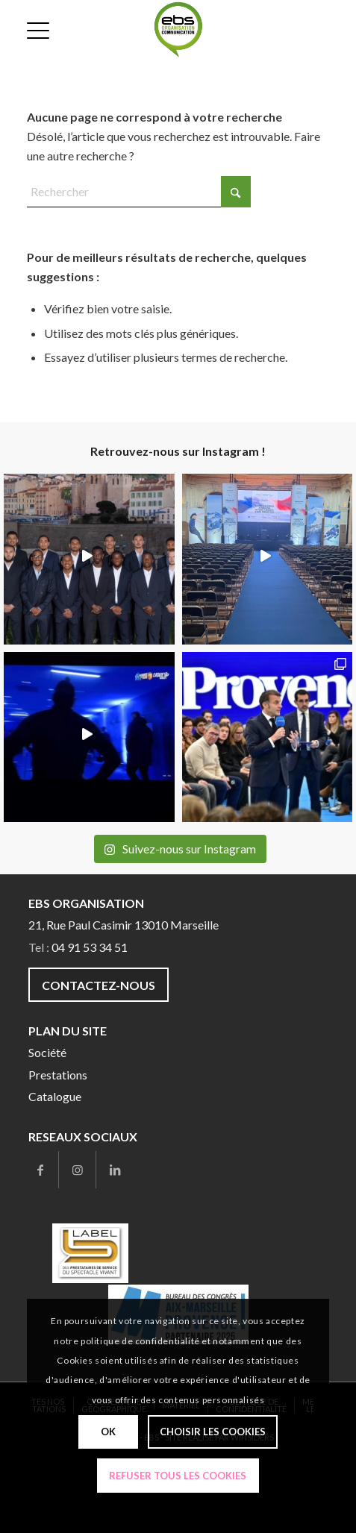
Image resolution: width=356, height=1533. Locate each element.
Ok (108, 1432)
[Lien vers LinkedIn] (115, 1169)
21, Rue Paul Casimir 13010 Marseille (123, 925)
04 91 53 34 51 (89, 947)
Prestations (57, 1075)
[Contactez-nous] (98, 984)
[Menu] (40, 30)
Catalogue (54, 1096)
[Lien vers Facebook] (40, 1169)
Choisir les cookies (213, 1432)
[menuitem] (40, 30)
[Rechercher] (139, 191)
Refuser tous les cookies (177, 1476)
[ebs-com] (178, 30)
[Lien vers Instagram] (77, 1169)
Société (47, 1052)
